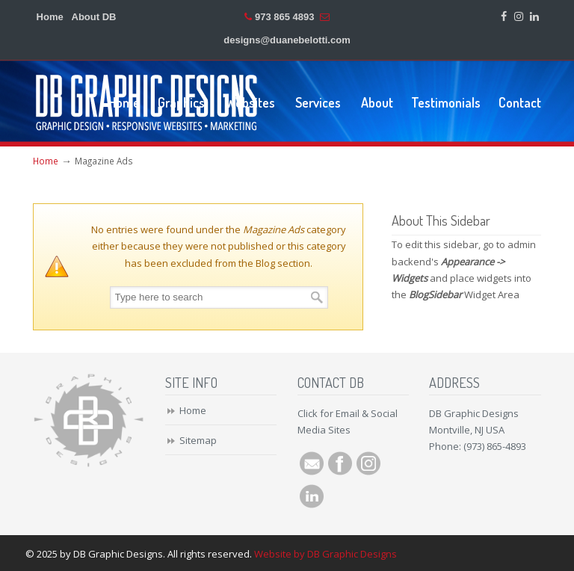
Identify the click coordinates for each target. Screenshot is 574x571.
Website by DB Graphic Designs (325, 554)
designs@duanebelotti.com (286, 40)
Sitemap (198, 440)
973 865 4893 (285, 16)
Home (50, 16)
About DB (94, 16)
